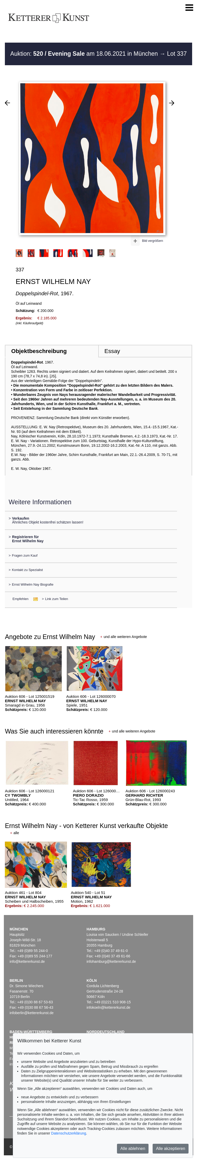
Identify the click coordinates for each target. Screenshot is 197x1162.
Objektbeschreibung (39, 351)
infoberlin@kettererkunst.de (31, 1013)
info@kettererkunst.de (27, 961)
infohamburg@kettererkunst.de (111, 961)
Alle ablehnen (132, 1148)
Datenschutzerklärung (68, 1133)
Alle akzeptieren (170, 1148)
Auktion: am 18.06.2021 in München (85, 53)
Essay (112, 351)
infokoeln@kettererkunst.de (108, 1007)
